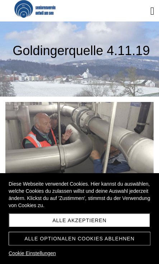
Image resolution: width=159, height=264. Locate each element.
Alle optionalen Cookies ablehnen (79, 238)
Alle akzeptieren (79, 220)
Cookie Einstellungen (32, 253)
